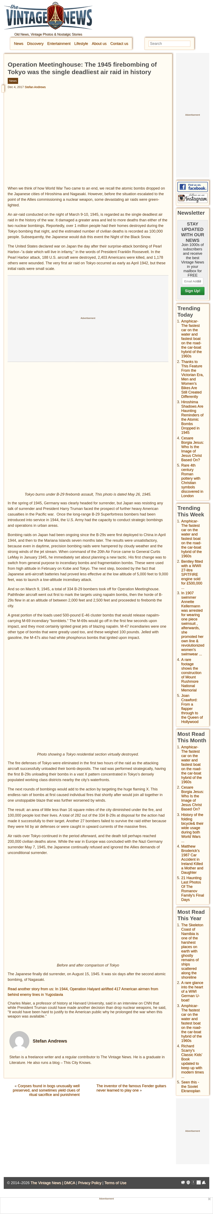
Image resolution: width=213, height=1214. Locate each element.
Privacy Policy (89, 1183)
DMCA (69, 1183)
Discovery (35, 44)
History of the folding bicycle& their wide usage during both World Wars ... (192, 828)
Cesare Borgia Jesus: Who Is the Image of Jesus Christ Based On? (192, 449)
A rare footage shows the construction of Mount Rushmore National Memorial (191, 675)
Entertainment (59, 44)
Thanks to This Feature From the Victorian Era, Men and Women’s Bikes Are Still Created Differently (192, 379)
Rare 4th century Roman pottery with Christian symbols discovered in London (192, 480)
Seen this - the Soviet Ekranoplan (190, 1086)
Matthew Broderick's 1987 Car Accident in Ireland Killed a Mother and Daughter (192, 859)
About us (99, 44)
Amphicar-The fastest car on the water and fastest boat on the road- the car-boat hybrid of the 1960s (191, 338)
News (18, 44)
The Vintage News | (47, 1183)
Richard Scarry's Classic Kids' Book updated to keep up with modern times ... (192, 1061)
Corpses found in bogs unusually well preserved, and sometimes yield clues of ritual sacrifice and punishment (46, 1090)
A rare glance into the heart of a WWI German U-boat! (192, 991)
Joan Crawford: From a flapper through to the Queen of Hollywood (192, 708)
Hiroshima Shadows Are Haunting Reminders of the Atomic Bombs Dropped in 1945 (192, 417)
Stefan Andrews (35, 87)
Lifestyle (81, 44)
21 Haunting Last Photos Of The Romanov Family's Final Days (192, 889)
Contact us (119, 44)
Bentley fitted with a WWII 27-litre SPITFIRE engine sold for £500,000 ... (192, 574)
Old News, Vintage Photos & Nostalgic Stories (48, 34)
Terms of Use (115, 1183)
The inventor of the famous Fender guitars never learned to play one (131, 1088)
